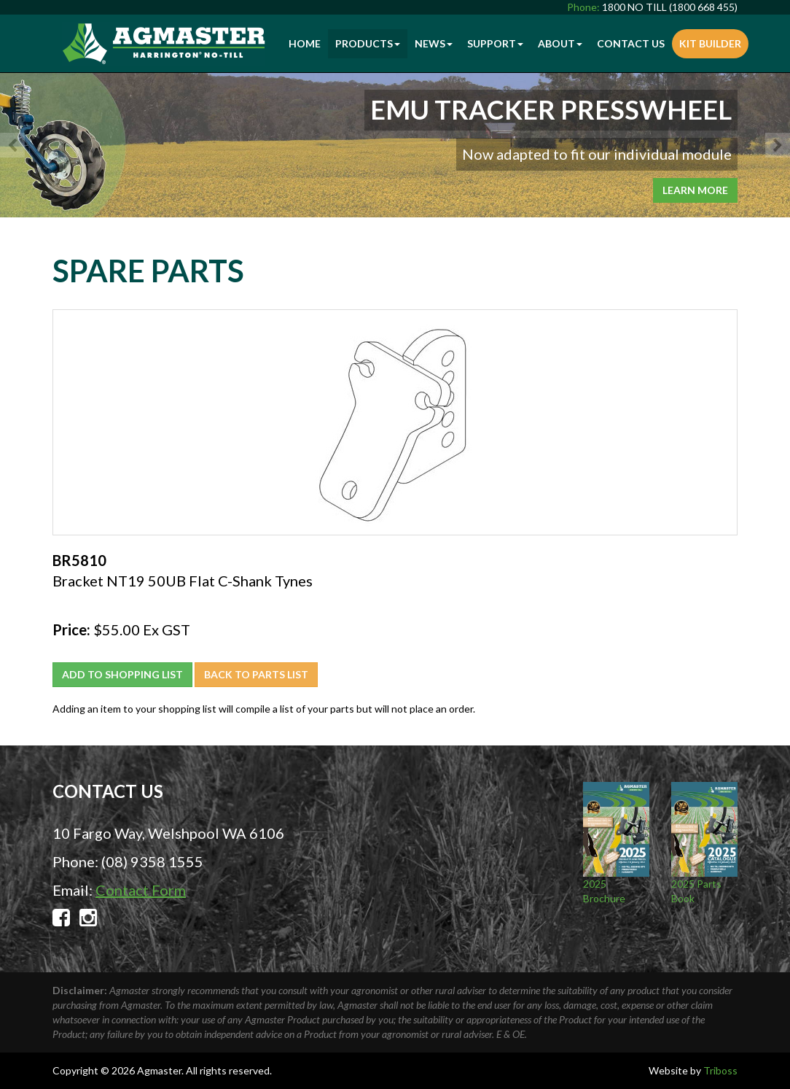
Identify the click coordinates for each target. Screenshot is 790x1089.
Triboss (720, 1070)
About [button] (560, 43)
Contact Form (140, 890)
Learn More (695, 190)
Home (305, 43)
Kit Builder (710, 43)
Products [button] (367, 43)
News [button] (434, 43)
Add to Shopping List (122, 674)
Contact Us (631, 43)
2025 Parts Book (704, 843)
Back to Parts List (256, 674)
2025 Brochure (616, 843)
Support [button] (495, 43)
